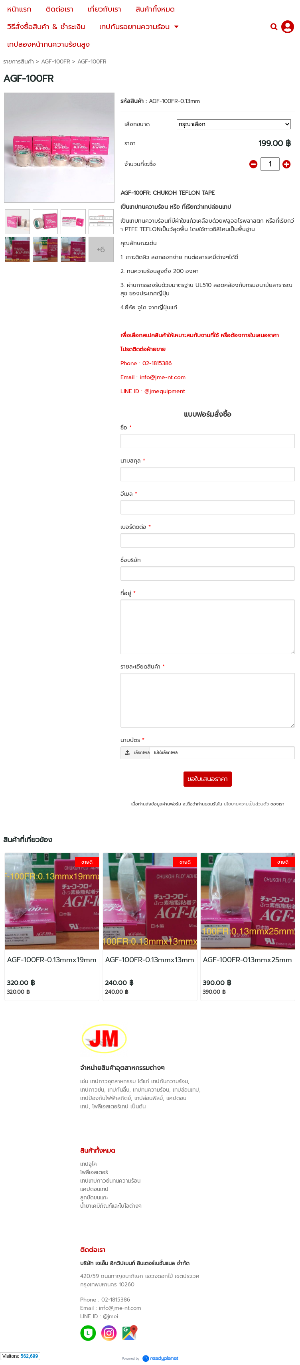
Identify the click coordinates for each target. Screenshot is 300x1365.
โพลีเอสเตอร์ (94, 1172)
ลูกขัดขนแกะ (94, 1197)
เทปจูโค (88, 1164)
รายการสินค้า (18, 61)
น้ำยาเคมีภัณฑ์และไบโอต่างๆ (111, 1206)
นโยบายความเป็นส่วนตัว (246, 804)
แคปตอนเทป (94, 1189)
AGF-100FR (55, 61)
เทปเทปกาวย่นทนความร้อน (110, 1181)
